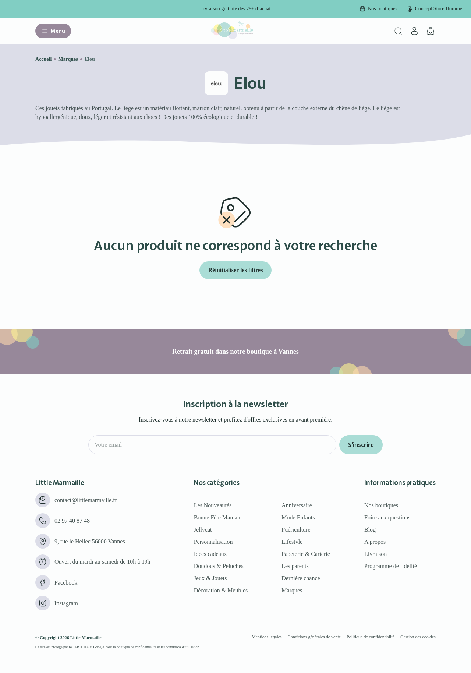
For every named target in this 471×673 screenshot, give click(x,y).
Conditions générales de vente (314, 636)
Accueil (43, 59)
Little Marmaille (86, 637)
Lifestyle (291, 542)
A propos (375, 542)
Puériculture (295, 529)
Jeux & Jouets (210, 578)
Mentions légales (267, 636)
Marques (68, 59)
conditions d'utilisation (182, 647)
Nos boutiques (381, 505)
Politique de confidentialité (370, 636)
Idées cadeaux (210, 554)
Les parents (294, 566)
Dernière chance (300, 578)
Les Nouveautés (213, 505)
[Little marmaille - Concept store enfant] (232, 37)
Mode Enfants (298, 517)
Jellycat (203, 529)
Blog (370, 529)
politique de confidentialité (136, 647)
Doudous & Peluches (219, 566)
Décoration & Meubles (221, 590)
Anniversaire (296, 505)
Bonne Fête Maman (217, 517)
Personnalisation (213, 542)
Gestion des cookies (418, 636)
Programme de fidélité (390, 566)
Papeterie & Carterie (305, 554)
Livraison (375, 554)
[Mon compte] (414, 31)
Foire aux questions (387, 517)
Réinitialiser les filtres (235, 270)
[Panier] (430, 31)
